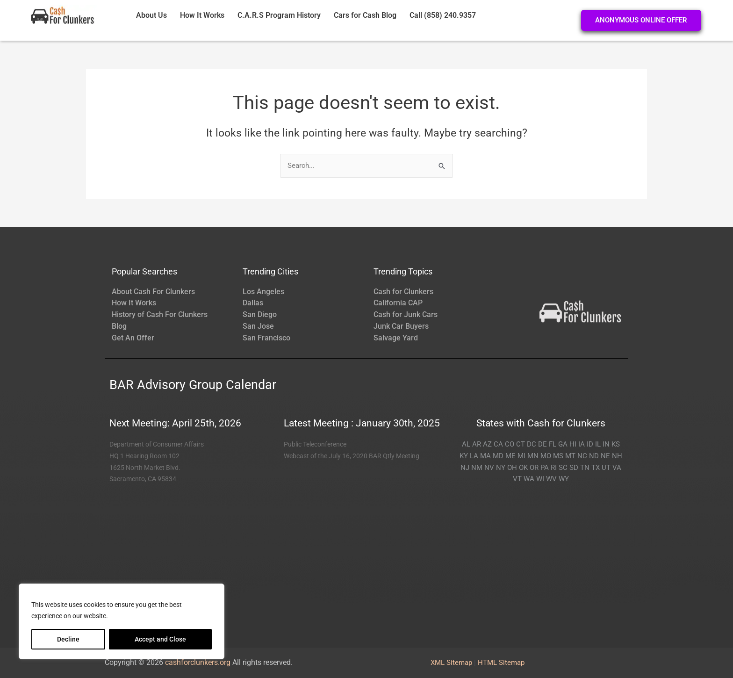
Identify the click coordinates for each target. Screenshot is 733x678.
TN (584, 467)
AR (476, 444)
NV (489, 467)
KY (464, 456)
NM (476, 467)
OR (534, 467)
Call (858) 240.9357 (443, 15)
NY (500, 467)
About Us (151, 15)
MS (558, 456)
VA (616, 467)
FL (552, 444)
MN (533, 456)
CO (509, 444)
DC (531, 444)
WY (564, 479)
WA (529, 479)
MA (485, 456)
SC (563, 467)
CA (498, 444)
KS (615, 444)
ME (510, 456)
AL (466, 444)
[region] (121, 621)
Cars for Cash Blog (365, 15)
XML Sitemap (451, 662)
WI (540, 479)
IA (581, 444)
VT (517, 479)
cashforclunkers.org (197, 662)
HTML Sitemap (501, 662)
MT (570, 456)
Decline (68, 639)
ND (594, 456)
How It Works (202, 15)
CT (520, 444)
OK (523, 467)
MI (521, 456)
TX (595, 467)
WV (551, 479)
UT (606, 467)
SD (573, 467)
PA (544, 467)
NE (605, 456)
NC (582, 456)
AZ (487, 444)
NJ (464, 467)
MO (545, 456)
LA (474, 456)
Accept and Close (160, 639)
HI (572, 444)
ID (590, 444)
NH (617, 456)
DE (542, 444)
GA (563, 444)
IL (598, 444)
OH (512, 467)
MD (498, 456)
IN (606, 444)
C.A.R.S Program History (279, 15)
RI (554, 467)
